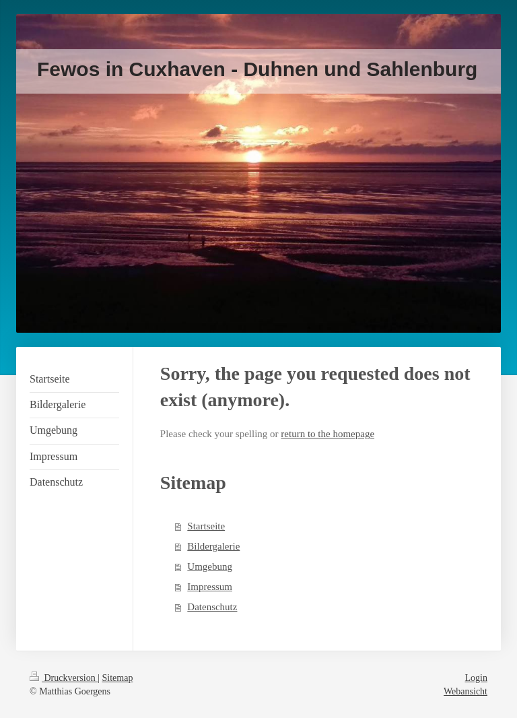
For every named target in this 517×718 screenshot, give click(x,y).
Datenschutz (212, 606)
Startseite (206, 526)
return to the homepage (327, 433)
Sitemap (117, 678)
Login (476, 678)
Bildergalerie (213, 546)
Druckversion (64, 678)
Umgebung (209, 566)
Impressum (209, 586)
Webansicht (465, 691)
